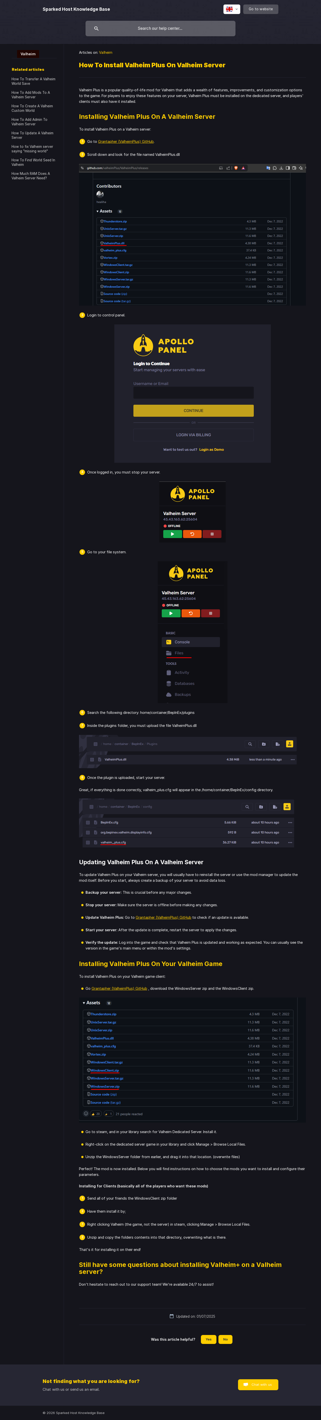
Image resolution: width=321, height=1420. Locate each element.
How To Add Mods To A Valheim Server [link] (31, 95)
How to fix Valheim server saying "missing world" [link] (32, 149)
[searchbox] (160, 28)
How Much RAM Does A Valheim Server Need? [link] (31, 176)
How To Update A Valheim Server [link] (32, 135)
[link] (25, 53)
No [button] (225, 1339)
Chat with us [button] (262, 1384)
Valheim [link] (105, 52)
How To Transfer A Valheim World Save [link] (33, 81)
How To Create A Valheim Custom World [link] (32, 108)
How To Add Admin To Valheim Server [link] (29, 122)
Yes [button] (209, 1339)
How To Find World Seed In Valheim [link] (33, 162)
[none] (76, 9)
